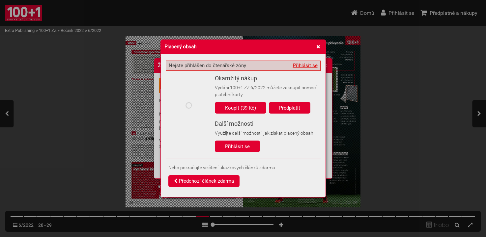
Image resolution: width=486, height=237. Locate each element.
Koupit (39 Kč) (240, 108)
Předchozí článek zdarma (204, 181)
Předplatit (289, 108)
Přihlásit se (305, 65)
